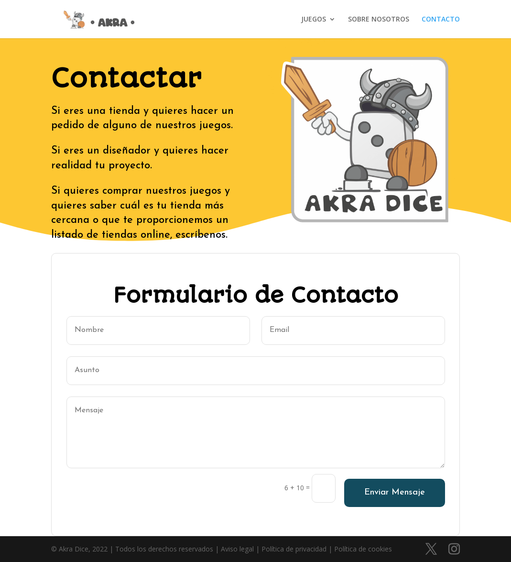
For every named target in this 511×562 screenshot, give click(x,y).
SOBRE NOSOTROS (378, 19)
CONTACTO (441, 19)
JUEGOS (313, 19)
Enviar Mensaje (394, 492)
